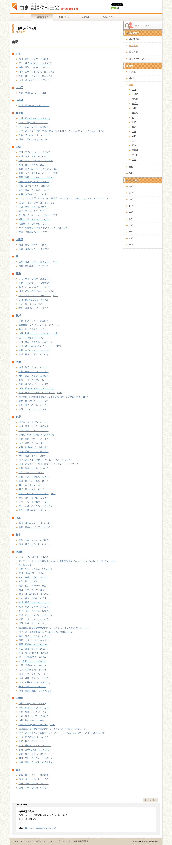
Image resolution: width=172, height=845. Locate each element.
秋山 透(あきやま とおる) (33, 557)
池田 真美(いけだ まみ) (31, 573)
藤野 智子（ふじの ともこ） (34, 405)
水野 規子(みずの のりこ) (32, 665)
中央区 (132, 72)
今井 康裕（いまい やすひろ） (35, 708)
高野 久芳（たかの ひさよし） (35, 640)
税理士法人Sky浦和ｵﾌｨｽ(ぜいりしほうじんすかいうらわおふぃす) (50, 397)
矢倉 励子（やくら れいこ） (34, 754)
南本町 (19, 698)
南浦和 (19, 551)
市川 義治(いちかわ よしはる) (34, 152)
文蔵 (18, 362)
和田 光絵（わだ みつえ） (32, 686)
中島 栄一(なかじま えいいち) (34, 135)
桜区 (131, 167)
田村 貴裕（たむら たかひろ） (35, 468)
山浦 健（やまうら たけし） (35, 674)
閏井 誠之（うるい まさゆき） (35, 376)
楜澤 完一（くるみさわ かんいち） (37, 72)
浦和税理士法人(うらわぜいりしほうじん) (39, 325)
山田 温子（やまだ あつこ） (34, 783)
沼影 (18, 273)
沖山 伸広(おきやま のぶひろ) (34, 594)
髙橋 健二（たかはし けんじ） (35, 544)
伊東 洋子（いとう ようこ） (34, 430)
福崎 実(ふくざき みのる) (33, 139)
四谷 (18, 769)
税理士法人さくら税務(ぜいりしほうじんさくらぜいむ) (45, 460)
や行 (131, 232)
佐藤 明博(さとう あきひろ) (33, 447)
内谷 (18, 53)
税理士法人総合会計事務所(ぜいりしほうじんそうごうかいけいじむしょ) (54, 628)
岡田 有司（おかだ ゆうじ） (34, 590)
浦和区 (132, 78)
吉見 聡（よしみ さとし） (32, 304)
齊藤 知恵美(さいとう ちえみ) (34, 182)
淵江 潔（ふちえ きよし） (32, 485)
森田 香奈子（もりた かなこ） (35, 745)
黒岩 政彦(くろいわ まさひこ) (34, 249)
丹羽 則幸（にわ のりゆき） (34, 207)
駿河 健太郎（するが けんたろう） (37, 392)
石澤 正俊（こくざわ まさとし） (36, 615)
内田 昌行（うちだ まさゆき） (35, 59)
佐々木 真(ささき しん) (31, 338)
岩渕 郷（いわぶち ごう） (32, 581)
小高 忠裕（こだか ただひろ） (35, 279)
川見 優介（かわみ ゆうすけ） (35, 598)
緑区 (131, 173)
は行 (131, 219)
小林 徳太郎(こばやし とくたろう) (36, 388)
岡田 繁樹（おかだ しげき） (34, 245)
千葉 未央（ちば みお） (31, 472)
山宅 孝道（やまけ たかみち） (35, 295)
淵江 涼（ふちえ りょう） (32, 489)
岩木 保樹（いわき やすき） (34, 577)
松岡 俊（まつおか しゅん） (35, 502)
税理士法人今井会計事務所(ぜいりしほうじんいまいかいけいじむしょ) (52, 729)
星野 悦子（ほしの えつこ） (34, 741)
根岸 (18, 315)
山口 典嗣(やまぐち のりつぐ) (34, 682)
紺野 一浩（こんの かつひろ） (35, 619)
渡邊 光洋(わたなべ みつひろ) (34, 232)
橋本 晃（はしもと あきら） (34, 211)
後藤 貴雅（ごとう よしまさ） (35, 439)
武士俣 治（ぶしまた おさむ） (35, 215)
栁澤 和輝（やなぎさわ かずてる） (37, 291)
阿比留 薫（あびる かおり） (34, 422)
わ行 (131, 245)
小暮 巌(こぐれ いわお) (31, 720)
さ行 (131, 199)
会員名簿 (133, 45)
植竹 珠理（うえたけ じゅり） (35, 712)
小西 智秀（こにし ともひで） (35, 333)
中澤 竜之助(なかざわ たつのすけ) (36, 346)
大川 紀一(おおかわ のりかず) (34, 118)
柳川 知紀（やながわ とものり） (36, 758)
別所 (18, 416)
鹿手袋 (19, 113)
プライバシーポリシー (23, 841)
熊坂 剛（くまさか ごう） (32, 329)
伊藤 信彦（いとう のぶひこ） (35, 321)
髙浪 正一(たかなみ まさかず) (34, 287)
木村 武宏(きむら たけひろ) (33, 266)
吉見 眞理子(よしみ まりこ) (33, 308)
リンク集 (66, 841)
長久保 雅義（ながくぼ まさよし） (37, 203)
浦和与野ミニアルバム (140, 59)
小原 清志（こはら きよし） (34, 443)
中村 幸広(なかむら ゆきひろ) (34, 350)
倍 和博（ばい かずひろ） (32, 661)
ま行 (131, 225)
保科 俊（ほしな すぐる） (34, 493)
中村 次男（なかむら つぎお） (35, 477)
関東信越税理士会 (81, 841)
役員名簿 (133, 52)
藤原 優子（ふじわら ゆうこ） (35, 481)
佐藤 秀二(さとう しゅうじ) (33, 194)
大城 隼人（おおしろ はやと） (35, 156)
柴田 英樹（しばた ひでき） (34, 451)
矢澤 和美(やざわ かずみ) (32, 670)
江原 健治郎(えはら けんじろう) (35, 63)
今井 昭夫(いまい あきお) (32, 703)
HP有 (56, 169)
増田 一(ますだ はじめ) (32, 409)
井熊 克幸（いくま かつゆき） (35, 540)
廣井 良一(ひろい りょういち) (34, 401)
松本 (18, 534)
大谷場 (19, 100)
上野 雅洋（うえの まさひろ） (35, 262)
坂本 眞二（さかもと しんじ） (35, 190)
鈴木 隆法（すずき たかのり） (35, 456)
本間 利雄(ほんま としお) (32, 93)
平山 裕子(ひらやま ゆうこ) (33, 737)
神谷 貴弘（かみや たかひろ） (35, 67)
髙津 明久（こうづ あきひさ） (35, 607)
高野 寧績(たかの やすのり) (33, 644)
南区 (131, 84)
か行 (131, 193)
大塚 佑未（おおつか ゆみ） (34, 586)
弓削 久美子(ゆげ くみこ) (32, 510)
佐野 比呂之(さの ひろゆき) (33, 724)
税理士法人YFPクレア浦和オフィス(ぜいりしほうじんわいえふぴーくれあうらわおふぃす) (62, 733)
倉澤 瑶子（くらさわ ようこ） (35, 602)
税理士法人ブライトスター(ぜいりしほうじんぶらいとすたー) (48, 464)
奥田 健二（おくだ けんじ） (34, 165)
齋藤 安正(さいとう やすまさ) (34, 283)
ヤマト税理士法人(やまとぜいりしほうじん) (40, 228)
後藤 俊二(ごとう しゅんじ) (33, 384)
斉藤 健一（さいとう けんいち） (36, 76)
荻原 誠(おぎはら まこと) (33, 122)
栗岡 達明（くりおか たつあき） (36, 177)
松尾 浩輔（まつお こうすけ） (35, 498)
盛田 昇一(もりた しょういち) (34, 750)
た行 (131, 206)
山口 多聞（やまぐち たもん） (35, 678)
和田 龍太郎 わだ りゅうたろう (35, 691)
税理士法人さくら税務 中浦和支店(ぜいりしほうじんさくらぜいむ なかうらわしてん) (61, 131)
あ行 (131, 186)
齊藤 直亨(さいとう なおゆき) (34, 186)
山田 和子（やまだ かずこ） (34, 788)
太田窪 (19, 239)
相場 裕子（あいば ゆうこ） (34, 367)
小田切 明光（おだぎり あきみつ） (37, 435)
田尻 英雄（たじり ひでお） (34, 649)
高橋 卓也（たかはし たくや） (35, 779)
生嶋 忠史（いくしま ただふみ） (36, 569)
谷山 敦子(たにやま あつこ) (33, 653)
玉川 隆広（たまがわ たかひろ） (36, 342)
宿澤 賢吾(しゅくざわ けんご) (34, 105)
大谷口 (19, 87)
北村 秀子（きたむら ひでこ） (35, 173)
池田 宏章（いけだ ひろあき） (35, 426)
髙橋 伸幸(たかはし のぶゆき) (34, 523)
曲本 (18, 518)
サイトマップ (54, 841)
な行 (131, 212)
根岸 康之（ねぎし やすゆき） (35, 354)
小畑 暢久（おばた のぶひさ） (35, 716)
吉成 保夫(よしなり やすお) (33, 300)
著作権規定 (40, 841)
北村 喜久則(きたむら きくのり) (35, 169)
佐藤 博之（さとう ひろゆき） (35, 775)
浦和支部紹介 (135, 39)
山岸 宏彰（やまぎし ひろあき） (36, 762)
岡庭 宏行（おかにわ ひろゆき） (36, 160)
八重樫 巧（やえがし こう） (34, 224)
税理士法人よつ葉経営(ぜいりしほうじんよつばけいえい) (46, 632)
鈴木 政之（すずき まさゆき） (35, 127)
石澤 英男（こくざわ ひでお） (35, 611)
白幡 (18, 147)
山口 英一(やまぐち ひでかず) (34, 80)
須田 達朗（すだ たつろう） (34, 623)
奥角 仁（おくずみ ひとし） (35, 380)
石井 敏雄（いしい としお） (34, 371)
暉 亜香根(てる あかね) (32, 657)
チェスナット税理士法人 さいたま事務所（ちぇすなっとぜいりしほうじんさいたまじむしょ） (64, 198)
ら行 (131, 238)
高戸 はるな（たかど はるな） (35, 636)
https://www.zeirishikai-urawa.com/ (40, 828)
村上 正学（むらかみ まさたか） (36, 506)
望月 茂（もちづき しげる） (35, 219)
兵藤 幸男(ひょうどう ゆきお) (34, 527)
